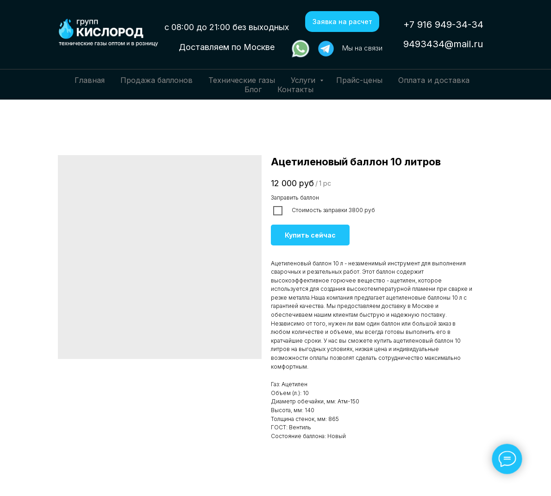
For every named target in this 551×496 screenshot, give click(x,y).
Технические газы (241, 80)
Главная (90, 80)
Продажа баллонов (156, 80)
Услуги (304, 80)
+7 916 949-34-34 (443, 24)
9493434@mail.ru (443, 44)
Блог (253, 89)
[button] (342, 21)
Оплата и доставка (434, 80)
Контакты (295, 89)
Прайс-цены (359, 80)
